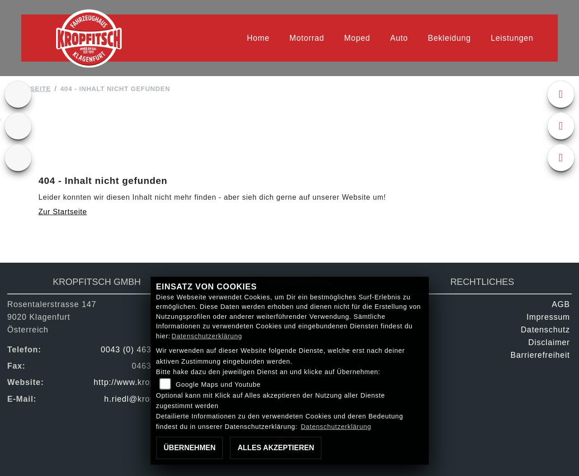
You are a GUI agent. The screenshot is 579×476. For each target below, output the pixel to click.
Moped (357, 38)
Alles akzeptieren (275, 448)
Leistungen (512, 38)
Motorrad (307, 38)
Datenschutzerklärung (206, 336)
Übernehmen (190, 448)
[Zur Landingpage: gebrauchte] (18, 125)
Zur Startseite (62, 212)
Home (258, 38)
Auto (399, 38)
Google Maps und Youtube (218, 384)
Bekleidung (449, 38)
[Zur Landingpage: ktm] (18, 94)
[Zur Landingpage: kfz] (18, 157)
